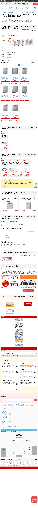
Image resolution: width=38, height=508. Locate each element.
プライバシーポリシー (5, 420)
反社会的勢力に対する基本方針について (8, 421)
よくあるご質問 (22, 8)
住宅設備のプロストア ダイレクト (24, 459)
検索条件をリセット (25, 29)
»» (22, 64)
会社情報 (2, 422)
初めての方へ (7, 8)
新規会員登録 (27, 8)
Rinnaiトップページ (5, 238)
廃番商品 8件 (33, 62)
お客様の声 (11, 8)
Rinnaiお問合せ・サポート (6, 237)
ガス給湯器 (4, 350)
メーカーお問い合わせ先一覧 (6, 414)
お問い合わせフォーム (28, 290)
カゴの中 (35, 8)
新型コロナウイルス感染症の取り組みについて (9, 426)
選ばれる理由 (2, 8)
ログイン (32, 8)
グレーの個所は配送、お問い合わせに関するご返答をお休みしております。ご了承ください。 (19, 443)
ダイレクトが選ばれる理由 (6, 413)
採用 (1, 423)
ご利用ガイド (17, 8)
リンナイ (2, 348)
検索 (35, 3)
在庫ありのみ (10, 60)
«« (15, 64)
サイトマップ (3, 427)
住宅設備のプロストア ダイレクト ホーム (9, 404)
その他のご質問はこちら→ (32, 231)
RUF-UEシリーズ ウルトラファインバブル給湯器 (24, 12)
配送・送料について (4, 416)
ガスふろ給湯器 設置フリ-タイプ (8, 12)
